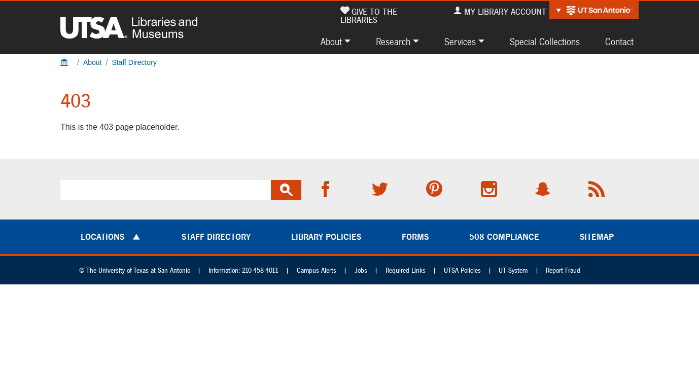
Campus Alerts (316, 270)
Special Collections (545, 41)
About (331, 41)
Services (460, 41)
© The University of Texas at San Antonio (134, 270)
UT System (513, 270)
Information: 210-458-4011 (243, 270)
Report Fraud (563, 270)
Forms (415, 237)
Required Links (406, 270)
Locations (102, 237)
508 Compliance (504, 237)
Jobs (361, 270)
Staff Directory (134, 62)
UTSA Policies (462, 270)
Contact (619, 41)
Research (393, 41)
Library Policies (326, 237)
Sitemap (597, 237)
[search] (165, 190)
